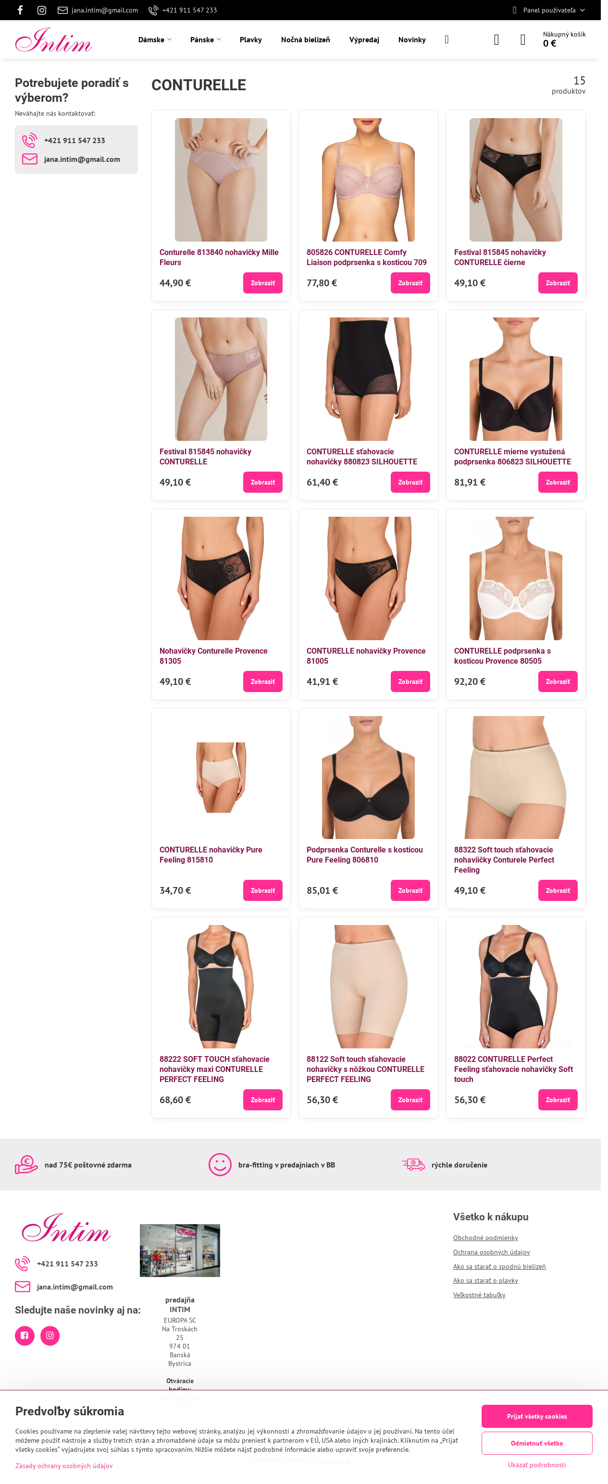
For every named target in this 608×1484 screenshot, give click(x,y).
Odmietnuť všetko (537, 1443)
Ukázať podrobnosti (537, 1464)
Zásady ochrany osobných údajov (64, 1465)
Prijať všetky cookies (537, 1416)
